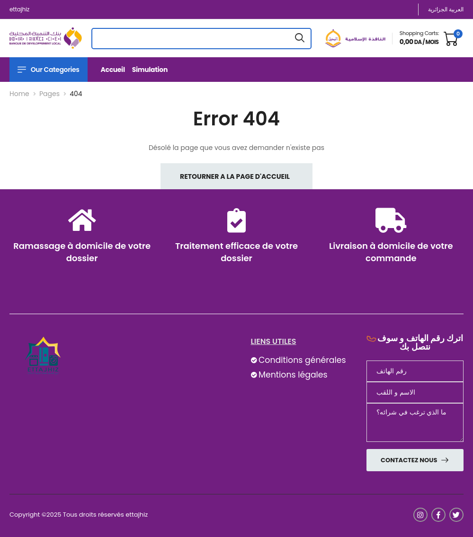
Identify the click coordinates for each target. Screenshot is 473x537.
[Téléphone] (415, 371)
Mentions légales (293, 374)
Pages (49, 93)
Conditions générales (302, 360)
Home (19, 93)
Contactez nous (409, 460)
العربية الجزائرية (446, 9)
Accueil (113, 69)
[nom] (415, 392)
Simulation (150, 69)
